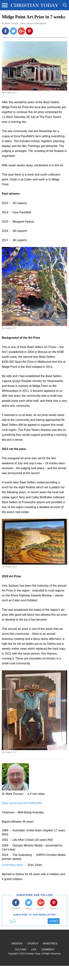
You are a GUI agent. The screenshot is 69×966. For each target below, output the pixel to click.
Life (34, 949)
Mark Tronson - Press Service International (25, 23)
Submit (53, 921)
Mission (17, 943)
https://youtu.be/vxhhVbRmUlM (22, 803)
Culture (20, 949)
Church (32, 943)
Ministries (50, 943)
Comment (47, 949)
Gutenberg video (13, 864)
